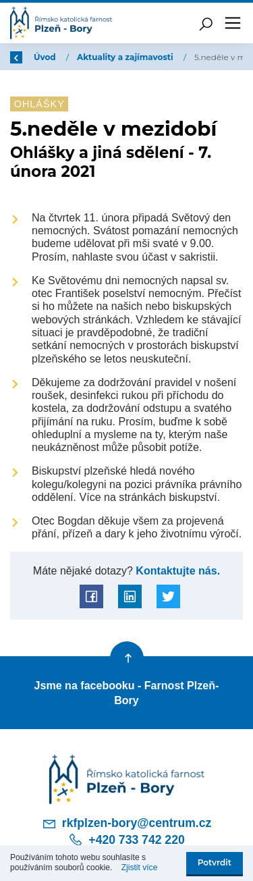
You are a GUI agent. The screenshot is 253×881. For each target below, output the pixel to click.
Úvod (46, 57)
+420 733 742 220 (126, 839)
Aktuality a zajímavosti (126, 57)
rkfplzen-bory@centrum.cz (127, 823)
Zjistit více (139, 867)
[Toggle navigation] (233, 23)
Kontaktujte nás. (176, 570)
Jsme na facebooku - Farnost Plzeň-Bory (126, 692)
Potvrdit (214, 862)
